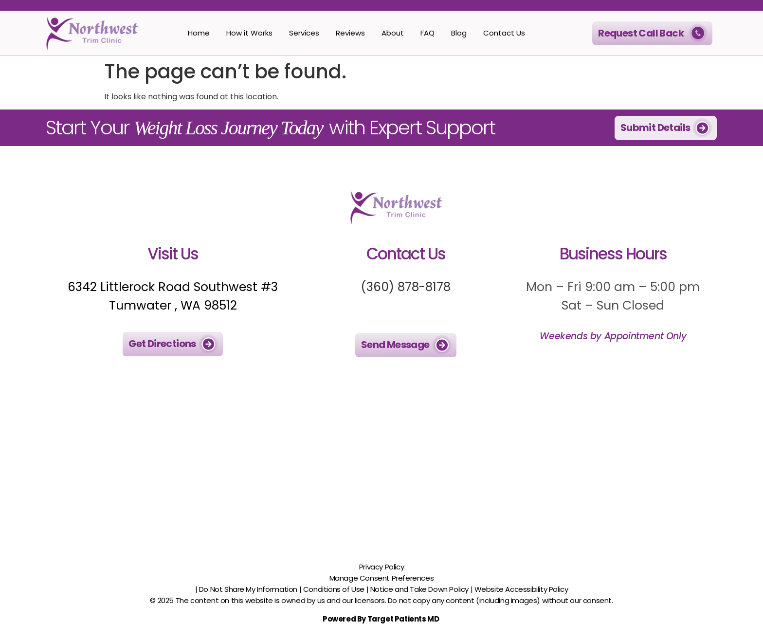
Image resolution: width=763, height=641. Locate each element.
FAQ (427, 33)
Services (304, 33)
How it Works (249, 33)
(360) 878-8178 (406, 286)
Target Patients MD (403, 619)
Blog (459, 33)
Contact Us (504, 33)
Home (199, 33)
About (393, 33)
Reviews (350, 33)
